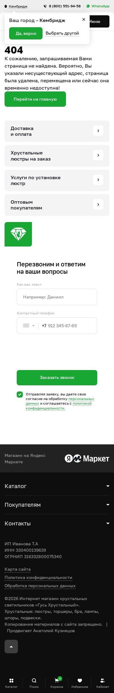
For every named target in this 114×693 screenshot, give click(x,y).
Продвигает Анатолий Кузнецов (41, 630)
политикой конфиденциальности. (59, 405)
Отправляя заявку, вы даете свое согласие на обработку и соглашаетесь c (60, 401)
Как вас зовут (29, 284)
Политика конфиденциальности (38, 577)
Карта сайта (18, 569)
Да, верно (26, 33)
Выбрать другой (62, 32)
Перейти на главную (35, 99)
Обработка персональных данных (40, 585)
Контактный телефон (35, 313)
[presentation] (63, 363)
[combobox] (31, 326)
